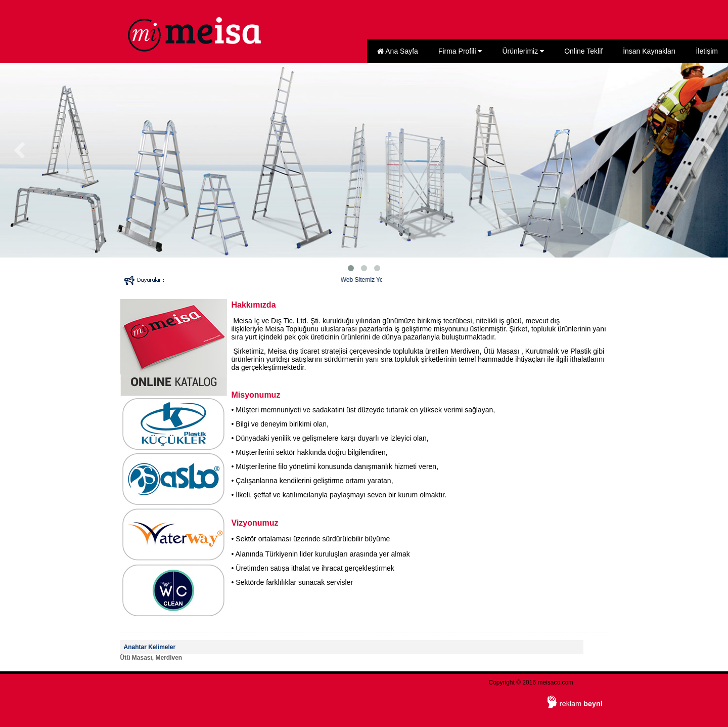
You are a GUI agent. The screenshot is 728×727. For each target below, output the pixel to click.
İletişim (707, 51)
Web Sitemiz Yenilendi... (380, 279)
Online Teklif (583, 51)
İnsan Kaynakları (649, 51)
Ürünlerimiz (523, 51)
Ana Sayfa (397, 51)
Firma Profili (460, 51)
